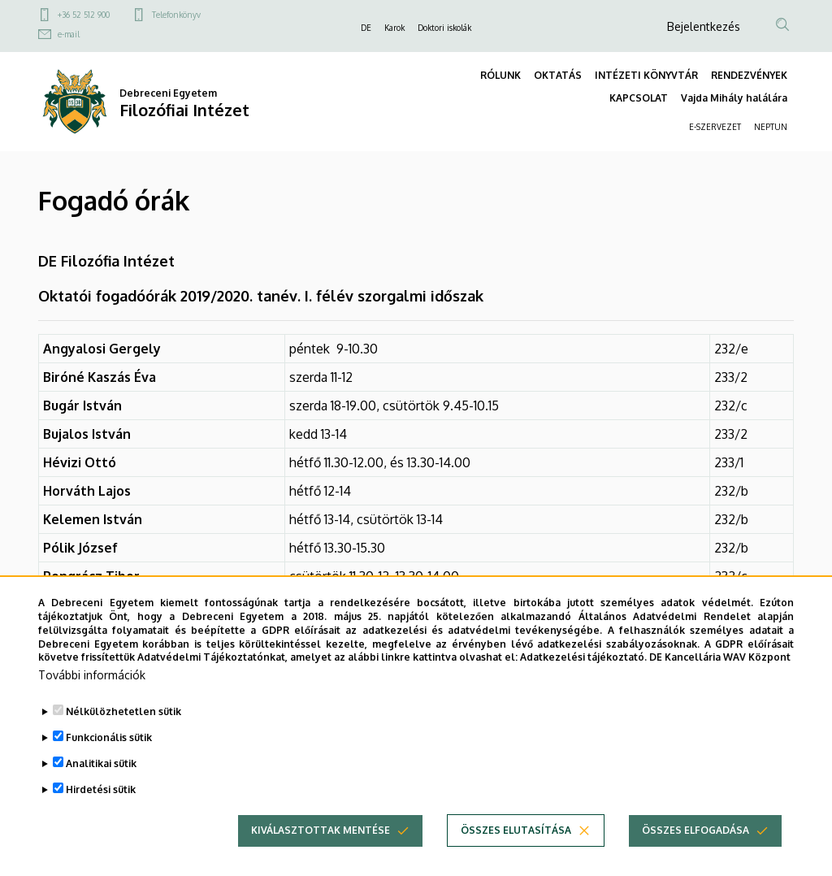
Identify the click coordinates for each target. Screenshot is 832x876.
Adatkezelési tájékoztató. (583, 686)
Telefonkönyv (176, 15)
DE (366, 28)
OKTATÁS (558, 75)
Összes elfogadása (695, 858)
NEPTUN (770, 127)
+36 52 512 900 (84, 15)
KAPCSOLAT (638, 98)
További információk (91, 703)
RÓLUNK (500, 75)
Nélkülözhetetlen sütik (123, 740)
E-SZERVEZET (715, 127)
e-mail (69, 34)
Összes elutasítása (516, 858)
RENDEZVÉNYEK (749, 75)
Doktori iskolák (444, 28)
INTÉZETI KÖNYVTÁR (646, 75)
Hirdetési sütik (101, 818)
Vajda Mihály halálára (734, 98)
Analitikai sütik (101, 792)
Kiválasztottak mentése (320, 858)
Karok (394, 28)
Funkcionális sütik (109, 766)
